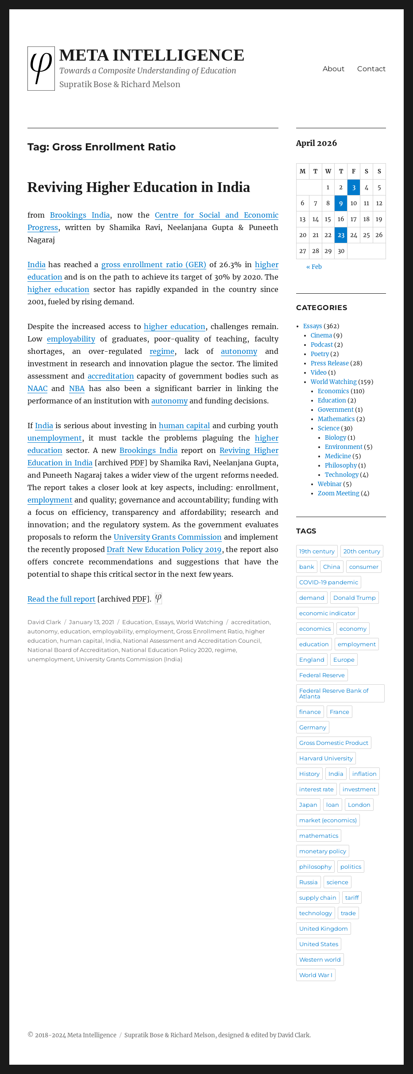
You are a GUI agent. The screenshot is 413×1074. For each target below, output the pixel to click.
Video (319, 372)
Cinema (321, 335)
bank (306, 566)
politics (350, 866)
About (334, 69)
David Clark (44, 621)
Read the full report (61, 599)
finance (310, 711)
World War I (315, 974)
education (75, 631)
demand (311, 597)
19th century (317, 551)
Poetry (320, 354)
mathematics (318, 835)
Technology (342, 475)
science (337, 882)
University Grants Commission (168, 537)
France (339, 711)
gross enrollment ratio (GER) (154, 264)
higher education (58, 289)
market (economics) (328, 820)
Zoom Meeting (338, 493)
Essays (164, 621)
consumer (363, 566)
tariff (352, 897)
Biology (335, 437)
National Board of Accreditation (73, 649)
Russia (308, 882)
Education (137, 621)
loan (332, 804)
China (331, 566)
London (359, 804)
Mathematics (336, 419)
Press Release (330, 363)
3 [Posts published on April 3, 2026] (353, 187)
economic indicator (327, 613)
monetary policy (322, 851)
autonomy (239, 351)
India (36, 264)
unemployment (54, 437)
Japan (308, 804)
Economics (333, 391)
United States (318, 943)
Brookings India (80, 215)
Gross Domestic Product (333, 742)
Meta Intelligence (152, 55)
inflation (364, 773)
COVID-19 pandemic (328, 582)
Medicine (338, 456)
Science (329, 428)
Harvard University (326, 758)
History (309, 773)
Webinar (330, 484)
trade (348, 913)
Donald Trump (354, 597)
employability (71, 338)
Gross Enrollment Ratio (209, 631)
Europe (344, 659)
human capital (184, 425)
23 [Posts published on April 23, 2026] (341, 235)
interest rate (316, 789)
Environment (344, 447)
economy (353, 628)
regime (162, 351)
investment (359, 789)
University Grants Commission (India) (129, 659)
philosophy (315, 866)
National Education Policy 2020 (166, 649)
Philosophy (341, 465)
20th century (362, 551)
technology (315, 913)
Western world (320, 959)
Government (336, 410)
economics (315, 628)
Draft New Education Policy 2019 (164, 549)
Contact (371, 69)
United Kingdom (323, 928)
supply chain (317, 897)
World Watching (199, 621)
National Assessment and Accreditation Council (191, 640)
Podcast (322, 345)
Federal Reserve (322, 675)
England (311, 659)
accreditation (111, 376)
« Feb (314, 267)
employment (50, 499)
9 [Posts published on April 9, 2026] (341, 203)
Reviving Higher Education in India (139, 187)
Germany (312, 727)
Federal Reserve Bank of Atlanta (333, 693)
